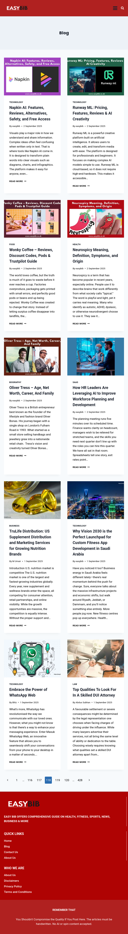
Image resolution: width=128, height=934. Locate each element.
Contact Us (11, 852)
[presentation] (32, 76)
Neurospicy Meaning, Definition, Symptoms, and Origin (95, 256)
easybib (16, 126)
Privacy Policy (13, 886)
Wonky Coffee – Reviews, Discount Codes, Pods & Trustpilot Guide (31, 256)
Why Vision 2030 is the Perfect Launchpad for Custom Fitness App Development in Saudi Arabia (92, 543)
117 (39, 780)
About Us (10, 857)
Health (77, 244)
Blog (7, 846)
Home (8, 840)
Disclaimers (11, 880)
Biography (15, 382)
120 (66, 780)
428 (80, 780)
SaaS (75, 382)
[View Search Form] (122, 8)
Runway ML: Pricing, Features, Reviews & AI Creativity (92, 113)
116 (30, 780)
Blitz (14, 702)
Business (14, 526)
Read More (17, 181)
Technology (16, 102)
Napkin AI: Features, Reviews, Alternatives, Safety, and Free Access (29, 113)
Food (12, 244)
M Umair (16, 561)
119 (57, 780)
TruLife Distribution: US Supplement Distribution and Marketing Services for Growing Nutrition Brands (30, 543)
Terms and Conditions (18, 892)
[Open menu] (115, 8)
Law (75, 684)
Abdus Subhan (83, 702)
